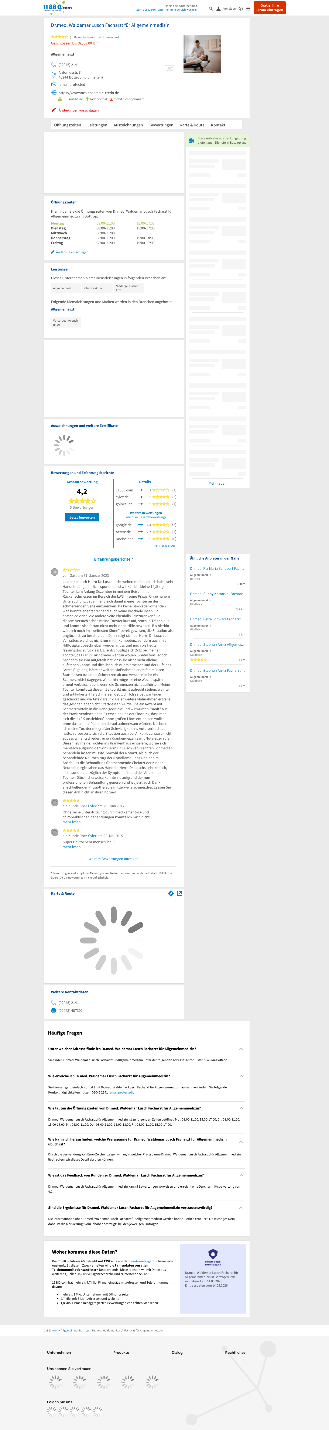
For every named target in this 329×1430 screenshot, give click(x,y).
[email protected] (121, 1092)
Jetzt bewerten (82, 517)
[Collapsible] (241, 1048)
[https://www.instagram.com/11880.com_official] (63, 1411)
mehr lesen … (74, 821)
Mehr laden (218, 483)
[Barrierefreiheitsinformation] (242, 8)
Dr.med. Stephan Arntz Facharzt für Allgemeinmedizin (217, 670)
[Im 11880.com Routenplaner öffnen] (171, 893)
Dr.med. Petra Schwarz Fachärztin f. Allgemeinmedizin (217, 619)
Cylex (92, 805)
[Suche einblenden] (212, 8)
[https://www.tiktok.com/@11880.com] (74, 1411)
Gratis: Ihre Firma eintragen (269, 8)
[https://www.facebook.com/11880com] (51, 1411)
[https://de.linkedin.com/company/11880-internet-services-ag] (86, 1411)
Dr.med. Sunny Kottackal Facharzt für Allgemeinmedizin (217, 593)
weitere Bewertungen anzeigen (113, 858)
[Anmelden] (227, 8)
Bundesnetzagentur (143, 1261)
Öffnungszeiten (67, 124)
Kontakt (218, 124)
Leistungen (97, 124)
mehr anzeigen (164, 545)
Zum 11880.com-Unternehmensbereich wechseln (167, 9)
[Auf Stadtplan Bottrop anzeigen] (179, 893)
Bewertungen (161, 124)
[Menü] (250, 8)
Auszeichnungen (128, 124)
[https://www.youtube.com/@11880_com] (97, 1411)
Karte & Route (192, 124)
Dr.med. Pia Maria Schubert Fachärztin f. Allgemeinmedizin (217, 568)
